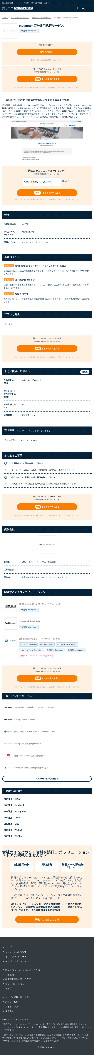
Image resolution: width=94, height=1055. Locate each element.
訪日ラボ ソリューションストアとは (22, 970)
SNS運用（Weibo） (13, 830)
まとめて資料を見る (50, 79)
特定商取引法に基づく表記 (18, 979)
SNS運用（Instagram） (29, 610)
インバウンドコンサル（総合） (31, 650)
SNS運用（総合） (47, 644)
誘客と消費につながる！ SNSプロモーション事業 (39, 639)
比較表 (84, 372)
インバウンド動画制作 (28, 644)
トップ (8, 947)
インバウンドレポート (16, 956)
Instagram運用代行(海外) (29, 621)
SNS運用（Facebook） (55, 650)
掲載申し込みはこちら (47, 919)
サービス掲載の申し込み (17, 997)
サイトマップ (11, 1006)
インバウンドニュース (16, 961)
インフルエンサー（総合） (67, 644)
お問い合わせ (11, 1002)
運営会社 (9, 1011)
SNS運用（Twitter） (14, 817)
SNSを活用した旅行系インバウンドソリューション (40, 604)
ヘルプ (8, 988)
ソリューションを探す (16, 952)
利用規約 (42, 45)
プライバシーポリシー (16, 984)
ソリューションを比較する (47, 779)
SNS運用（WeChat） (14, 836)
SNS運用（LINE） (13, 824)
